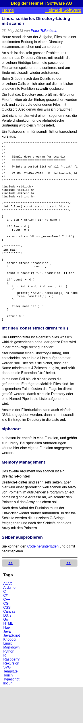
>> (68, 599)
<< (10, 599)
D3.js (7, 651)
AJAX (7, 619)
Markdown (11, 683)
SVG (7, 703)
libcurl (8, 719)
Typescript (11, 715)
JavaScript (11, 671)
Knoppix (9, 675)
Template (10, 707)
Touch (8, 711)
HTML (8, 659)
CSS (7, 643)
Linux (7, 679)
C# (5, 631)
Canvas (9, 647)
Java (7, 667)
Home (8, 10)
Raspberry (11, 695)
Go (5, 655)
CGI (6, 639)
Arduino (9, 623)
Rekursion (11, 699)
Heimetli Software (63, 10)
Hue (6, 663)
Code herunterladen (42, 582)
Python (8, 687)
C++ (6, 635)
